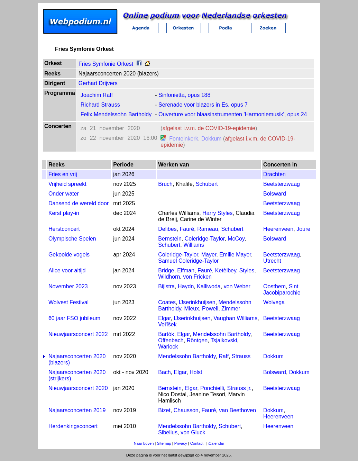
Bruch (165, 184)
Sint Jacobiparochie (282, 289)
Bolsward (274, 194)
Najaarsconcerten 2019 (76, 410)
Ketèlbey (225, 270)
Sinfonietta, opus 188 (184, 95)
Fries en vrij (62, 174)
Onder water (63, 194)
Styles (247, 270)
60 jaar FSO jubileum (74, 318)
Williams (193, 245)
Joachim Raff (97, 95)
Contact (197, 443)
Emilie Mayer (235, 254)
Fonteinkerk (183, 139)
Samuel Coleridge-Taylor (188, 261)
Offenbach (171, 340)
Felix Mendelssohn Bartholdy (116, 114)
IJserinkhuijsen (197, 302)
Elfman (185, 270)
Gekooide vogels (69, 254)
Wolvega (274, 302)
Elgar (164, 318)
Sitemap (164, 443)
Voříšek (167, 324)
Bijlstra (166, 286)
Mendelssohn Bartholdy (221, 334)
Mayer (209, 254)
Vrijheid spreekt (67, 184)
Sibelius (167, 432)
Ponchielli (212, 388)
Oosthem (274, 286)
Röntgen (197, 340)
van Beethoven (237, 410)
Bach (164, 372)
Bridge (166, 270)
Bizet (164, 410)
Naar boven (144, 443)
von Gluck (193, 432)
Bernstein (170, 239)
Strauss (241, 356)
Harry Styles (217, 213)
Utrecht (272, 261)
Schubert (207, 184)
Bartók (166, 334)
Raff (224, 356)
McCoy (236, 239)
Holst (196, 372)
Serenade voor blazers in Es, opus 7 (203, 105)
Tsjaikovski (224, 340)
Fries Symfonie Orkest (106, 64)
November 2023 (68, 286)
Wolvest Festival (68, 302)
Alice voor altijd (67, 270)
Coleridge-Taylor (205, 239)
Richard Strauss (100, 105)
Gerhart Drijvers (98, 83)
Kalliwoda (208, 286)
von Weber (237, 286)
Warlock (168, 347)
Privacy (180, 443)
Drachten (274, 174)
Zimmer (230, 308)
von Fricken (197, 277)
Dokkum (211, 139)
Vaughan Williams (235, 318)
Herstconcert (64, 229)
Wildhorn (169, 277)
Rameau (207, 229)
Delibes (167, 229)
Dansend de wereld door (78, 203)
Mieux (191, 308)
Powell (210, 308)
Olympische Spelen (72, 239)
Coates (167, 302)
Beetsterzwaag (281, 184)
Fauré (187, 229)
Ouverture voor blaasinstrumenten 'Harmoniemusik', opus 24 (232, 114)
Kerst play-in (63, 213)
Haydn (186, 286)
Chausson (186, 410)
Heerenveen (278, 229)
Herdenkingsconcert (73, 426)
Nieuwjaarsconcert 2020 (78, 388)
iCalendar (216, 443)
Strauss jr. (239, 388)
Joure (303, 229)
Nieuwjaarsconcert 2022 (78, 334)
